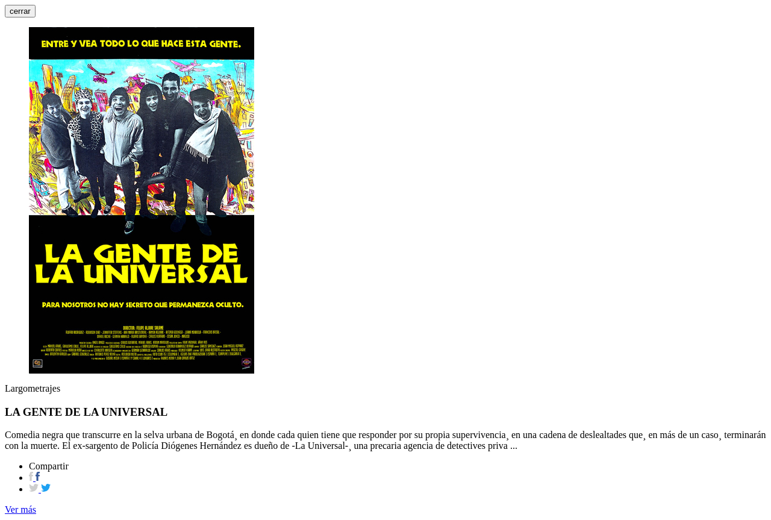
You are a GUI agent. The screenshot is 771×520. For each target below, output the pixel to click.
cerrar (20, 11)
